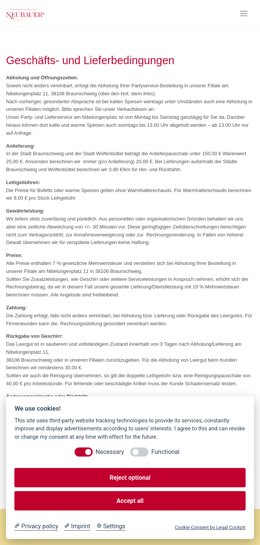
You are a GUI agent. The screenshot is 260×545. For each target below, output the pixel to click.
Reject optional (130, 477)
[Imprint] (77, 526)
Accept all (130, 500)
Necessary (110, 451)
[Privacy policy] (36, 526)
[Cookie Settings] (111, 526)
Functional (165, 451)
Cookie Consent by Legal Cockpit (210, 527)
